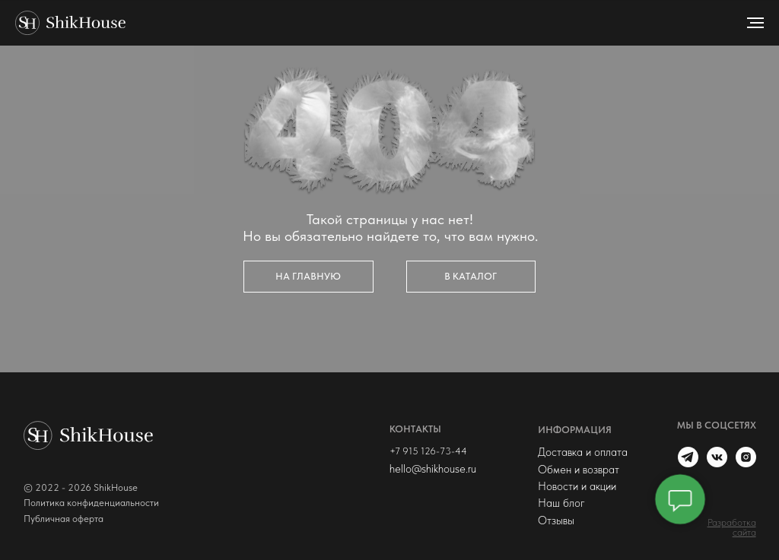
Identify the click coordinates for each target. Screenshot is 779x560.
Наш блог (561, 503)
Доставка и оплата (583, 452)
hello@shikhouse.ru (433, 469)
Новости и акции (577, 486)
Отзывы (556, 520)
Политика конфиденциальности (91, 502)
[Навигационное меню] (755, 22)
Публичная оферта (63, 518)
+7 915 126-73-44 (428, 451)
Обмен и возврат (578, 469)
